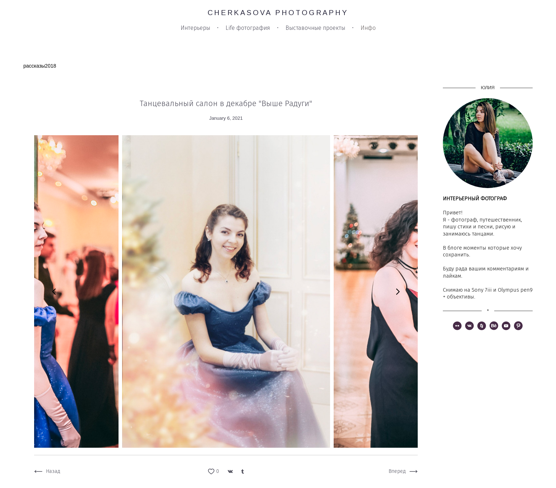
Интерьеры (195, 28)
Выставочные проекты (315, 28)
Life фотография (248, 28)
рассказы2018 (39, 66)
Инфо (368, 28)
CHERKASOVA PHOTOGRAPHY (278, 12)
